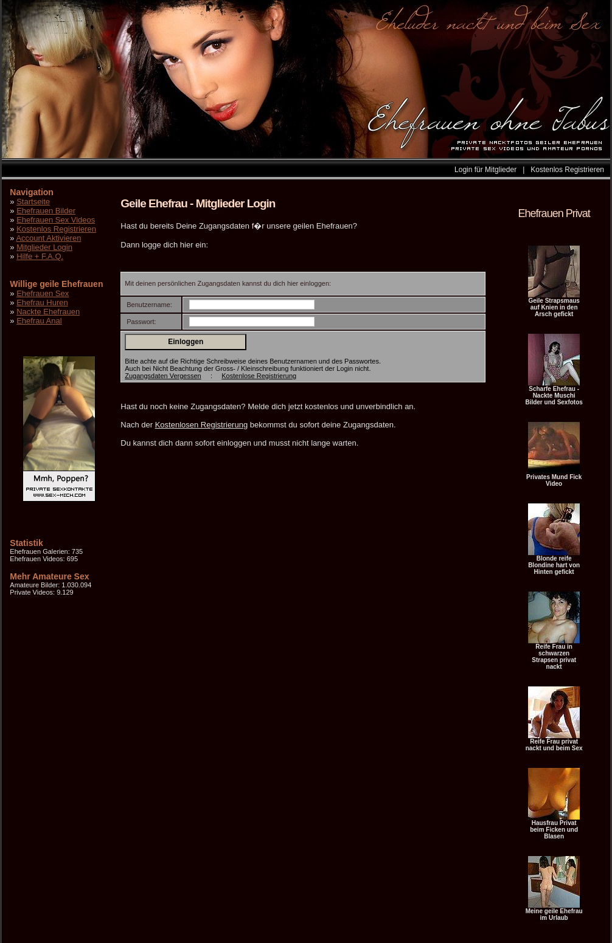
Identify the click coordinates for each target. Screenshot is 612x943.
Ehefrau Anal (38, 320)
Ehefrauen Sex (42, 293)
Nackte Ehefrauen (48, 311)
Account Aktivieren (48, 238)
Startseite (33, 201)
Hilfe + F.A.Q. (39, 256)
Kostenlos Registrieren (567, 169)
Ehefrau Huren (42, 302)
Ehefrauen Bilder (45, 210)
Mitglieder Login (44, 247)
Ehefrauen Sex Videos (55, 219)
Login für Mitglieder (485, 169)
